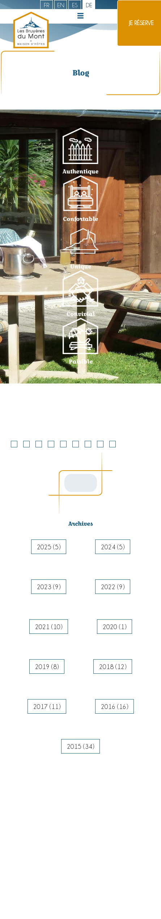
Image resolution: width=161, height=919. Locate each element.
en (60, 5)
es (74, 5)
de (89, 5)
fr (46, 5)
